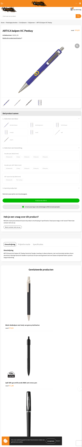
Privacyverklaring (47, 412)
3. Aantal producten (10, 188)
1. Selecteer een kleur (10, 119)
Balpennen (31, 22)
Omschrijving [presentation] (10, 244)
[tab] (10, 244)
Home (2, 22)
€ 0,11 (9, 318)
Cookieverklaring (47, 410)
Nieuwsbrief (45, 383)
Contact (3, 407)
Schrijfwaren (23, 22)
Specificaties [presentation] (38, 244)
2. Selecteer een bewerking (12, 148)
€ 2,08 (47, 363)
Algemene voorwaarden (49, 407)
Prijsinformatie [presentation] (24, 244)
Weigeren (58, 441)
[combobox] (38, 16)
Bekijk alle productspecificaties (12, 38)
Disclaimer (45, 415)
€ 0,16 (9, 363)
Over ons (44, 380)
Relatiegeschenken (12, 22)
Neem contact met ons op (12, 227)
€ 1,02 (47, 315)
